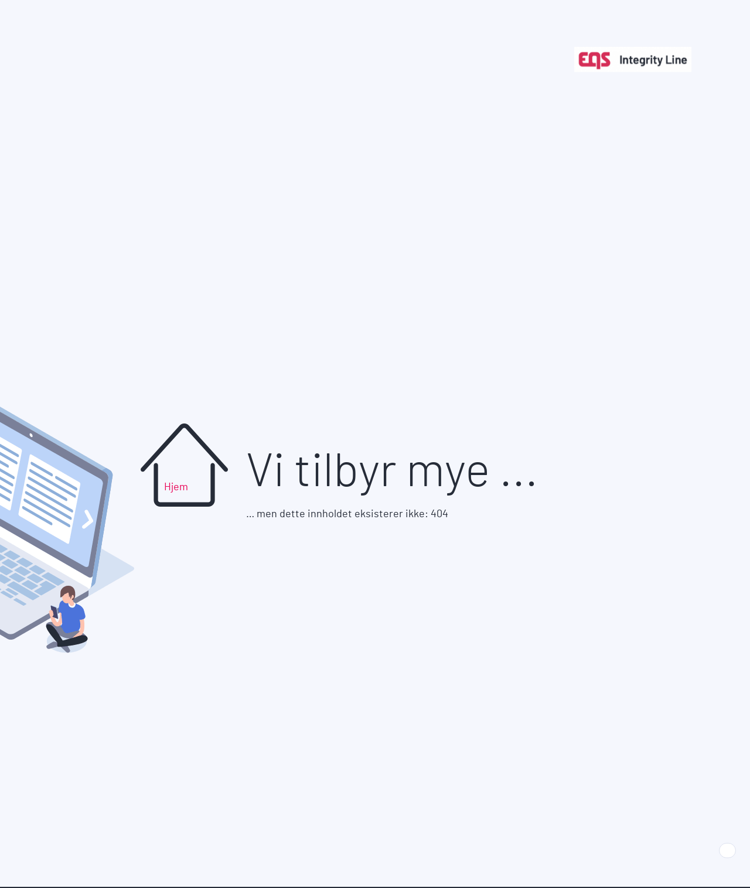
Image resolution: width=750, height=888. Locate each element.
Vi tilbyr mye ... (392, 472)
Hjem (176, 487)
